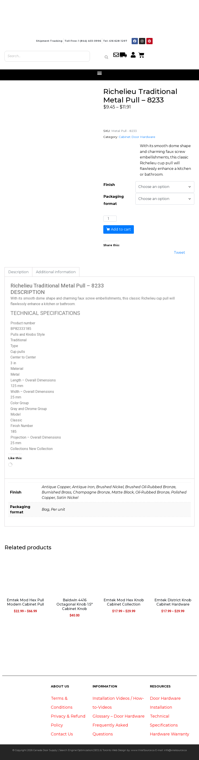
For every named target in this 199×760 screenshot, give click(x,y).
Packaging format (114, 200)
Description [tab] (18, 272)
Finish (109, 185)
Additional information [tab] (56, 272)
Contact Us (62, 734)
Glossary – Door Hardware (119, 716)
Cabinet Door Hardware (137, 137)
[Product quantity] (110, 219)
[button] (99, 73)
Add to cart (121, 229)
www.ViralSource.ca (143, 750)
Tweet (179, 252)
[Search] (106, 57)
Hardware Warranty (169, 734)
